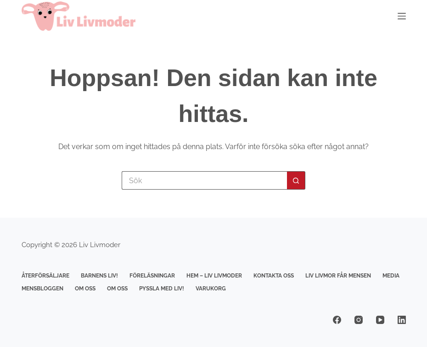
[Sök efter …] (204, 180)
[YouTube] (380, 320)
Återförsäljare (45, 275)
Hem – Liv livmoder (214, 275)
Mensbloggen (42, 288)
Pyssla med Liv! (161, 288)
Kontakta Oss (273, 275)
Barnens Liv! (99, 275)
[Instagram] (358, 320)
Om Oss (85, 288)
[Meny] (402, 16)
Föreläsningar (152, 275)
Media (390, 275)
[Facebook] (337, 320)
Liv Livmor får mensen (338, 275)
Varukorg (211, 288)
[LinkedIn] (402, 320)
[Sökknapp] (296, 180)
